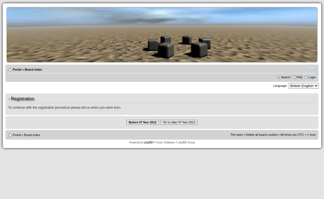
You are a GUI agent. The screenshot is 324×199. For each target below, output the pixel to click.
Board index (33, 69)
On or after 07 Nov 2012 (179, 122)
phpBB (148, 142)
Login (312, 77)
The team (236, 134)
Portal (17, 69)
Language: (280, 85)
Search (285, 77)
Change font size (312, 68)
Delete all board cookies (262, 134)
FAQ (299, 77)
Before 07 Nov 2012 (143, 122)
